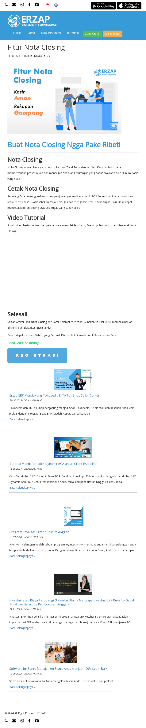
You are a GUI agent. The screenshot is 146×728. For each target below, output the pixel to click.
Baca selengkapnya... (22, 419)
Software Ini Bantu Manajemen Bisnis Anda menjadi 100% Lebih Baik (58, 669)
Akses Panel (112, 33)
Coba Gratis (92, 33)
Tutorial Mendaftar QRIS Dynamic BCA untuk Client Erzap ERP (53, 464)
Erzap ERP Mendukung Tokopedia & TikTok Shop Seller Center (54, 395)
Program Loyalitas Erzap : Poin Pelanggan (39, 532)
